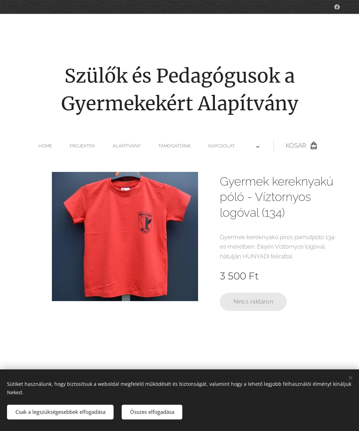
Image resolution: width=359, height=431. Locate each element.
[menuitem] (108, 145)
